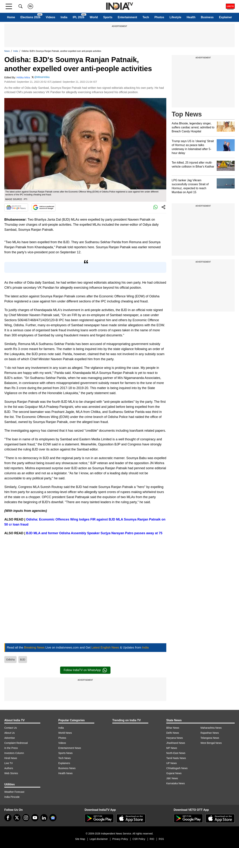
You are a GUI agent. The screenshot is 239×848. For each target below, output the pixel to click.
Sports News (65, 753)
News (7, 51)
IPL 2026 (78, 17)
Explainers (64, 763)
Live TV (8, 763)
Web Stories (11, 773)
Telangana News (209, 737)
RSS (161, 839)
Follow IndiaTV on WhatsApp (85, 670)
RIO (152, 839)
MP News (171, 748)
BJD (22, 659)
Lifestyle (175, 17)
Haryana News (174, 737)
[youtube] (35, 817)
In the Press (11, 748)
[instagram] (26, 817)
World (94, 17)
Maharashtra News (211, 727)
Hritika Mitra (23, 77)
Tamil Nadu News (176, 758)
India (64, 17)
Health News (65, 773)
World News (65, 732)
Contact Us (10, 727)
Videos (50, 17)
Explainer (225, 17)
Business (207, 17)
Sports (107, 17)
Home (11, 17)
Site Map (80, 839)
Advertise (9, 737)
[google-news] (53, 817)
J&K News (172, 778)
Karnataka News (175, 783)
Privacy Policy (120, 839)
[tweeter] (17, 817)
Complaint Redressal (16, 742)
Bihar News (172, 727)
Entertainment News (69, 748)
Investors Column (14, 753)
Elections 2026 (30, 17)
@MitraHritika (41, 77)
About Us (9, 732)
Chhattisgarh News (177, 768)
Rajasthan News (209, 732)
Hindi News (10, 758)
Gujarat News (174, 773)
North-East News (175, 753)
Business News (67, 768)
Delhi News (172, 732)
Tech (146, 17)
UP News (171, 763)
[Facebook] (8, 817)
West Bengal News (211, 742)
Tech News (64, 758)
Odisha (10, 659)
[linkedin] (44, 817)
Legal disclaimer (99, 839)
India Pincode (12, 796)
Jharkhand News (175, 742)
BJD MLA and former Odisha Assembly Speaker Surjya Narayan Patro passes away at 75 (94, 533)
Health (191, 17)
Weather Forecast (14, 791)
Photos (159, 17)
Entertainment (127, 17)
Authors (8, 768)
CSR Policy (138, 839)
